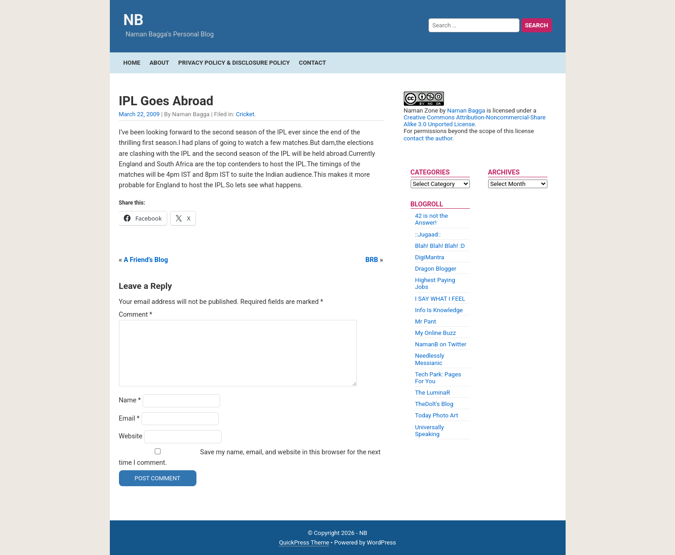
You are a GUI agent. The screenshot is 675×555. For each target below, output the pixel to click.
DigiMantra (429, 257)
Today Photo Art (437, 415)
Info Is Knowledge (439, 310)
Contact (312, 62)
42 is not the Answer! (431, 219)
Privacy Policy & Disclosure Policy (234, 62)
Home (132, 62)
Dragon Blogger (436, 268)
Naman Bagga (466, 110)
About (159, 62)
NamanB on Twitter (441, 344)
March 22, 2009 (139, 114)
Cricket (245, 114)
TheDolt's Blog (434, 404)
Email (129, 418)
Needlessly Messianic (429, 359)
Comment (136, 315)
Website (131, 436)
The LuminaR (432, 392)
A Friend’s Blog (146, 260)
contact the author (428, 138)
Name (130, 400)
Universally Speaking (429, 430)
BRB (372, 260)
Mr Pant (425, 321)
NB (134, 20)
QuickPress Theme (304, 542)
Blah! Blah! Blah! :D (440, 245)
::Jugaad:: (428, 234)
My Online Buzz (435, 332)
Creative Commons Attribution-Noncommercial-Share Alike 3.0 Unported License (475, 121)
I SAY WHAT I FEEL (440, 298)
